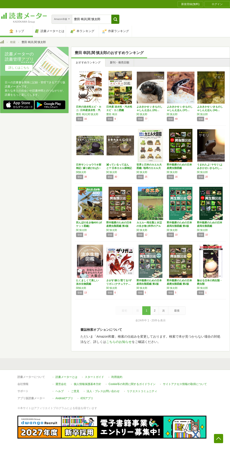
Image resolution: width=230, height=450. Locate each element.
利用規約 (116, 377)
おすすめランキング (88, 62)
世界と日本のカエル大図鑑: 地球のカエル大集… (149, 168)
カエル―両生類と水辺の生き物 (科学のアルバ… (149, 226)
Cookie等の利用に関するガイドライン (132, 384)
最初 (124, 310)
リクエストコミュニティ (142, 391)
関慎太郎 (81, 172)
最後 (177, 310)
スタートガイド (94, 377)
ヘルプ (59, 391)
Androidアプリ (64, 398)
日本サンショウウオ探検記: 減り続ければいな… (88, 168)
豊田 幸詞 (111, 114)
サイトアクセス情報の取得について (185, 384)
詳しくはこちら (18, 67)
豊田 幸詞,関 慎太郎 (87, 114)
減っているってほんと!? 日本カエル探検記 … (119, 168)
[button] (115, 19)
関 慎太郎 (142, 114)
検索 (13, 42)
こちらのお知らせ (119, 342)
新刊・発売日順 (119, 62)
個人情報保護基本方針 (87, 384)
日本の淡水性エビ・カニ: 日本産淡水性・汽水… (88, 110)
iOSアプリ (86, 398)
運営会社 (60, 384)
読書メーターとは (66, 377)
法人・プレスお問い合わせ (103, 391)
